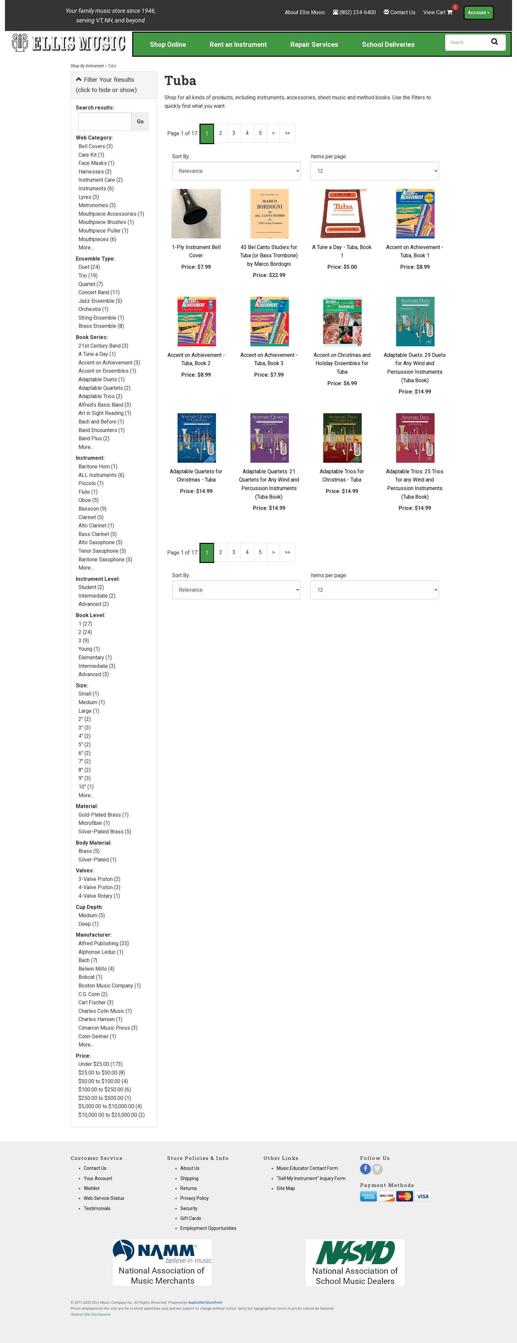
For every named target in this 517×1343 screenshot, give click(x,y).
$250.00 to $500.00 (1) (104, 1098)
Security (189, 1208)
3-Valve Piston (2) (99, 879)
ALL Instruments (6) (101, 475)
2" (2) (84, 719)
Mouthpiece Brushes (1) (106, 222)
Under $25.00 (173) (100, 1064)
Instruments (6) (96, 188)
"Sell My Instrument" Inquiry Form (311, 1178)
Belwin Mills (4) (96, 969)
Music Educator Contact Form (307, 1168)
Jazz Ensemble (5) (100, 301)
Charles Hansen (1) (100, 1019)
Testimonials (97, 1208)
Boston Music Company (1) (109, 986)
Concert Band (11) (99, 292)
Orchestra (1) (93, 309)
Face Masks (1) (96, 163)
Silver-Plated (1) (97, 860)
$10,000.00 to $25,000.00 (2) (111, 1115)
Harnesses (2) (94, 172)
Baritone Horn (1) (97, 466)
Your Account (98, 1178)
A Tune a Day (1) (97, 354)
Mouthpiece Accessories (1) (111, 214)
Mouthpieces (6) (97, 239)
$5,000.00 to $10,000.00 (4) (110, 1106)
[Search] (475, 42)
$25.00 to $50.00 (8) (101, 1073)
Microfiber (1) (94, 823)
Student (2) (91, 587)
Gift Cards (190, 1218)
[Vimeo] (377, 1168)
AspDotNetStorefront (205, 1302)
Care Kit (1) (91, 155)
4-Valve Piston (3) (99, 887)
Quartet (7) (90, 284)
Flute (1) (88, 492)
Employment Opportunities (208, 1228)
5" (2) (84, 744)
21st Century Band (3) (103, 346)
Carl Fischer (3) (95, 1002)
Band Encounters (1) (101, 430)
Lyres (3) (88, 197)
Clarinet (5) (91, 517)
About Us (189, 1168)
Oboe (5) (88, 500)
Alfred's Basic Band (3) (104, 405)
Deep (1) (88, 924)
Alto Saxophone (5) (100, 542)
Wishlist (92, 1188)
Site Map (286, 1188)
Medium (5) (91, 915)
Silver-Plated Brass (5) (104, 831)
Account (479, 12)
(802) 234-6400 (358, 12)
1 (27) (85, 624)
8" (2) (84, 770)
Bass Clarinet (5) (97, 534)
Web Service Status (104, 1198)
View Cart (438, 12)
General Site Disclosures (91, 1314)
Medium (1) (91, 702)
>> (287, 133)
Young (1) (89, 649)
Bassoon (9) (92, 509)
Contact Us (402, 12)
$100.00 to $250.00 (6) (104, 1089)
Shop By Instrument (87, 66)
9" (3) (84, 778)
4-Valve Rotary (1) (99, 896)
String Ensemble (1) (101, 318)
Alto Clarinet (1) (96, 525)
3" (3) (84, 728)
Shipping (189, 1178)
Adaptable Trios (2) (100, 396)
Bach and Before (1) (101, 422)
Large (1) (88, 711)
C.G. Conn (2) (92, 994)
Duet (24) (89, 267)
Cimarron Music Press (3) (107, 1028)
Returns (188, 1188)
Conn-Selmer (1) (97, 1036)
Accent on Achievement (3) (109, 362)
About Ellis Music (305, 12)
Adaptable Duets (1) (101, 379)
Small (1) (88, 694)
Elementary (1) (95, 657)
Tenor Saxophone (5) (102, 551)
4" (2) (84, 736)
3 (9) (83, 641)
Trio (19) (88, 275)
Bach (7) (87, 960)
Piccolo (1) (91, 483)
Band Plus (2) (93, 438)
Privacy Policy (194, 1198)
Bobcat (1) (90, 977)
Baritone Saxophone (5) (105, 559)
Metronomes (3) (97, 205)
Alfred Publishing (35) (103, 943)
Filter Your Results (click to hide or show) (106, 85)
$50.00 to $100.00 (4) (103, 1081)
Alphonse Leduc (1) (100, 952)
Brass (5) (89, 851)
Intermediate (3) (96, 666)
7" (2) (84, 761)
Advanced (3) (93, 674)
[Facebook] (365, 1168)
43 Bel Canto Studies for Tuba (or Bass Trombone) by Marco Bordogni (269, 255)
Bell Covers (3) (95, 146)
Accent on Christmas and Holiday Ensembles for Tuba (342, 363)
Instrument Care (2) (100, 180)
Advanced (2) (93, 604)
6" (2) (84, 753)
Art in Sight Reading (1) (104, 413)
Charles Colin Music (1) (105, 1011)
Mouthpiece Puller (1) (103, 231)
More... (86, 247)
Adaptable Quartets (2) (104, 388)
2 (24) (85, 632)
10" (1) (86, 787)
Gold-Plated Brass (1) (103, 815)
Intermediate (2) (96, 596)
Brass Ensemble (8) (101, 326)
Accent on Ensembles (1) (107, 371)
